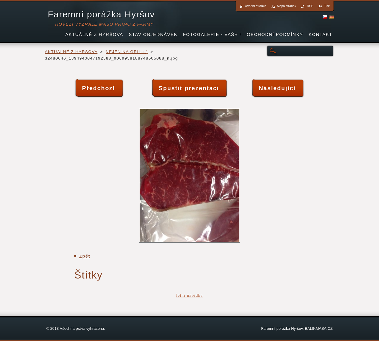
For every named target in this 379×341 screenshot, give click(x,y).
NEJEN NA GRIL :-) (127, 52)
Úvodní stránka (256, 6)
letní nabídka (189, 295)
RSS (310, 6)
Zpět (84, 255)
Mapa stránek (286, 6)
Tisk (327, 6)
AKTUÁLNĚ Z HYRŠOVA (71, 52)
